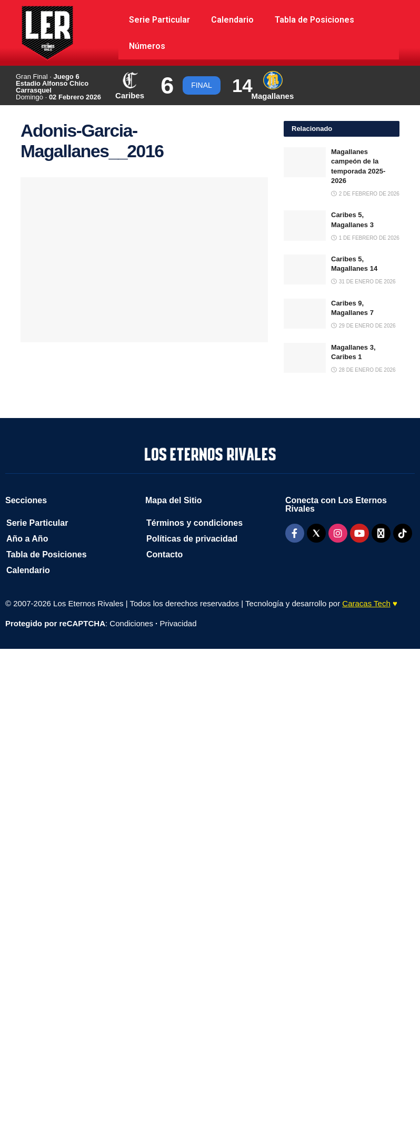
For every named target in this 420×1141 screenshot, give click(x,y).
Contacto (164, 554)
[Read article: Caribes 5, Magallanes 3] (305, 225)
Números (147, 46)
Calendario (232, 20)
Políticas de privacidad (191, 538)
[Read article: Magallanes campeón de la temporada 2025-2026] (305, 162)
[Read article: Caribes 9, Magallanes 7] (305, 314)
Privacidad (177, 623)
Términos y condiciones (194, 522)
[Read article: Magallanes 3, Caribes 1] (305, 358)
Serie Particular (159, 20)
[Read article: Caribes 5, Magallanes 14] (305, 269)
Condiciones (131, 623)
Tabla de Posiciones (314, 20)
